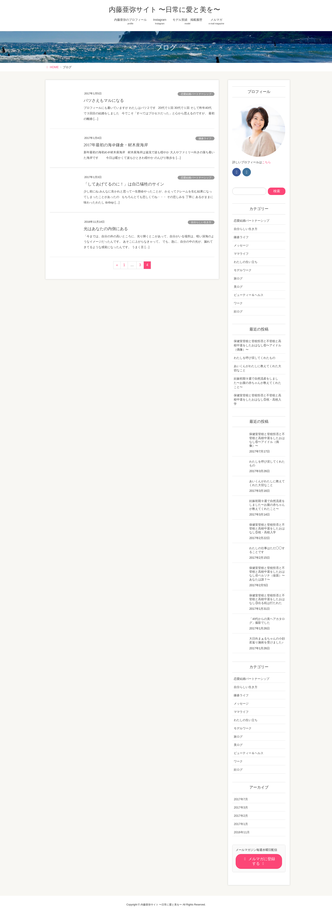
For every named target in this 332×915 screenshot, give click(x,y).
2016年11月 (242, 832)
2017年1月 (241, 824)
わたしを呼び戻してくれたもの (254, 357)
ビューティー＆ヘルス (248, 295)
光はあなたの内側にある (106, 229)
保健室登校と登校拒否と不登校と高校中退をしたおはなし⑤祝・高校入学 (257, 399)
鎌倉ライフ (205, 138)
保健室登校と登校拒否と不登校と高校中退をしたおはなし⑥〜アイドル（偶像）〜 (257, 345)
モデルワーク (243, 270)
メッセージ (241, 245)
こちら (266, 162)
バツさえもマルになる (104, 100)
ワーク (238, 303)
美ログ (238, 286)
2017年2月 (241, 815)
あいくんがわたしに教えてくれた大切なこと (257, 368)
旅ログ (238, 278)
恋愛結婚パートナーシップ (196, 94)
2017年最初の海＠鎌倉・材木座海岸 (116, 145)
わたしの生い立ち (245, 262)
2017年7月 (241, 799)
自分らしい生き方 (201, 222)
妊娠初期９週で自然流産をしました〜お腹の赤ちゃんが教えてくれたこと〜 (257, 383)
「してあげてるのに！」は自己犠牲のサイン (124, 184)
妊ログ (238, 311)
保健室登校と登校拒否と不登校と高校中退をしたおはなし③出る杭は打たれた (267, 599)
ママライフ (241, 253)
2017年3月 (241, 807)
